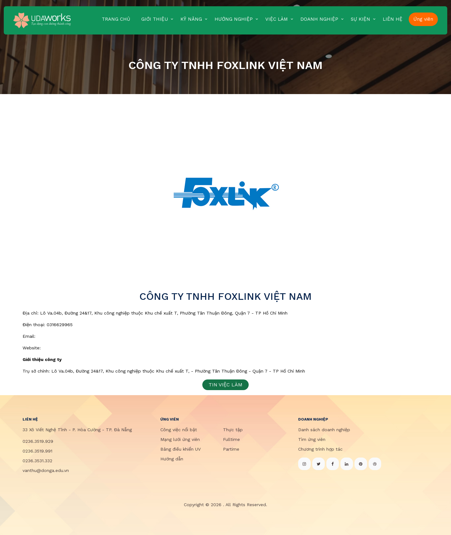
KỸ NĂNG (191, 19)
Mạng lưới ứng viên (180, 439)
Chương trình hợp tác (320, 449)
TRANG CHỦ (116, 19)
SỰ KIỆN (360, 19)
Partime (231, 449)
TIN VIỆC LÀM (225, 385)
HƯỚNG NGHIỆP (234, 19)
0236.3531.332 (37, 460)
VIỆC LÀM (276, 19)
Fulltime (231, 439)
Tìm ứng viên (311, 439)
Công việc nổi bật (178, 429)
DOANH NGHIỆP (319, 19)
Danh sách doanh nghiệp (324, 429)
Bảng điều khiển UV (180, 449)
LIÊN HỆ (392, 19)
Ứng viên (423, 19)
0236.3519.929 (38, 441)
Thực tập (233, 429)
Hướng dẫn (171, 458)
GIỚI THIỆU (154, 19)
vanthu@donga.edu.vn (46, 470)
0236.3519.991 (37, 450)
